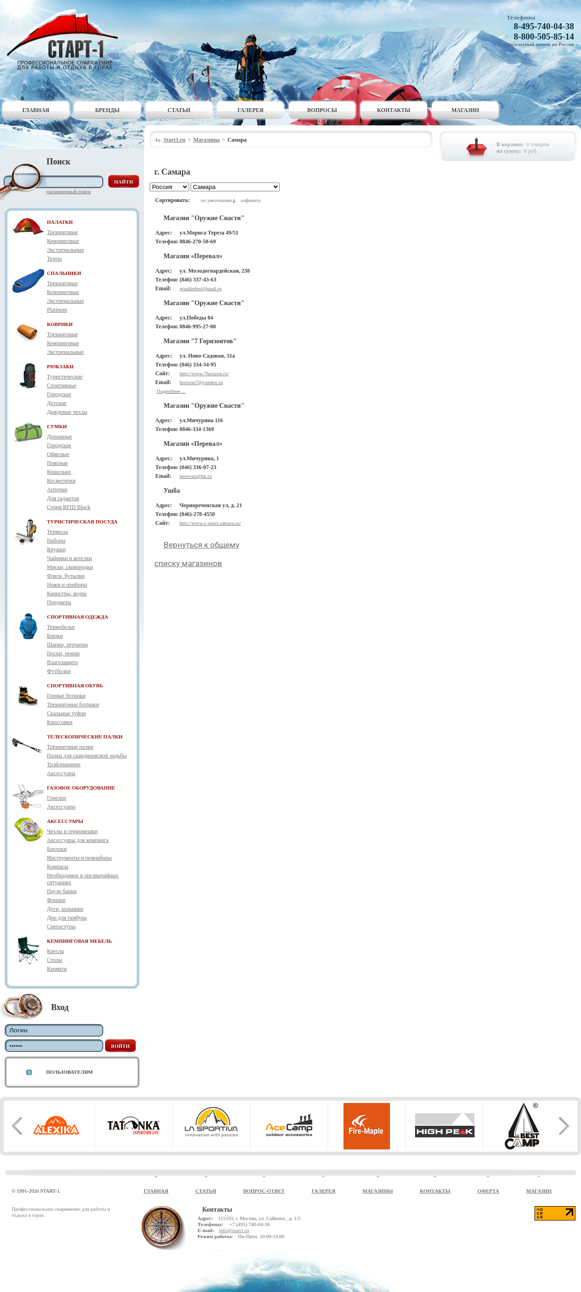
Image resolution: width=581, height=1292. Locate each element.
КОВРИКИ (60, 324)
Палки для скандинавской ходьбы (86, 755)
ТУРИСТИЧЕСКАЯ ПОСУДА (82, 521)
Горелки (56, 798)
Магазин (465, 110)
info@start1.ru (234, 1230)
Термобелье (61, 627)
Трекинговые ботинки (73, 704)
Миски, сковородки (70, 567)
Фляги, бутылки (66, 576)
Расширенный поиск (68, 191)
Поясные (57, 463)
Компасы (57, 866)
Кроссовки (60, 722)
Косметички (61, 480)
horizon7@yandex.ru (201, 382)
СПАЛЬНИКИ (64, 273)
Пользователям (69, 1072)
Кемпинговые (63, 241)
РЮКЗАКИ (60, 366)
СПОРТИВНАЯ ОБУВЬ (75, 685)
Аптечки (57, 489)
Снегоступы (61, 926)
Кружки (56, 549)
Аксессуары (61, 773)
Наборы (56, 540)
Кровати (56, 969)
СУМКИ (57, 426)
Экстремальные (65, 250)
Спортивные (61, 385)
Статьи (179, 110)
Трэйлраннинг (64, 764)
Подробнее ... (171, 391)
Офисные (58, 454)
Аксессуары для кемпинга (78, 840)
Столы (54, 960)
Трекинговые (62, 232)
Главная (35, 110)
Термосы (57, 532)
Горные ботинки (66, 695)
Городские (59, 394)
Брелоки (56, 849)
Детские (56, 403)
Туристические (65, 376)
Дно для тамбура (67, 917)
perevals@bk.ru (195, 476)
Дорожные (59, 436)
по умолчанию (216, 200)
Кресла (55, 951)
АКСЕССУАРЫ (65, 821)
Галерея (251, 110)
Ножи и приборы (67, 584)
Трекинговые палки (70, 747)
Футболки (59, 671)
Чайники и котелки (69, 558)
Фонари (56, 900)
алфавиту (250, 200)
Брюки (55, 636)
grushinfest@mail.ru (200, 288)
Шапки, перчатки (67, 644)
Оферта (488, 1191)
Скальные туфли (66, 713)
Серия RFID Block (68, 507)
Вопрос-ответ (263, 1191)
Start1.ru (174, 140)
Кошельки (59, 472)
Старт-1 (66, 39)
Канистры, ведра (66, 593)
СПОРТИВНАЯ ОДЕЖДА (77, 617)
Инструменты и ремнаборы (79, 858)
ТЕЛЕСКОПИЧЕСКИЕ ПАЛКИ (85, 736)
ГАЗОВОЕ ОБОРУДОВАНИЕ (81, 787)
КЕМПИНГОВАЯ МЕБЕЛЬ (79, 941)
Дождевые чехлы (67, 412)
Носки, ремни (63, 653)
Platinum (57, 310)
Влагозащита (62, 662)
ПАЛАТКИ (60, 222)
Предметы (59, 602)
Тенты (54, 258)
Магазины (206, 140)
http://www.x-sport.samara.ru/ (210, 523)
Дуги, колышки (65, 909)
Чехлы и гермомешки (72, 831)
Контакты (393, 110)
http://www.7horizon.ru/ (204, 373)
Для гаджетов (63, 498)
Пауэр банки (62, 891)
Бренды (107, 110)
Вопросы (322, 110)
